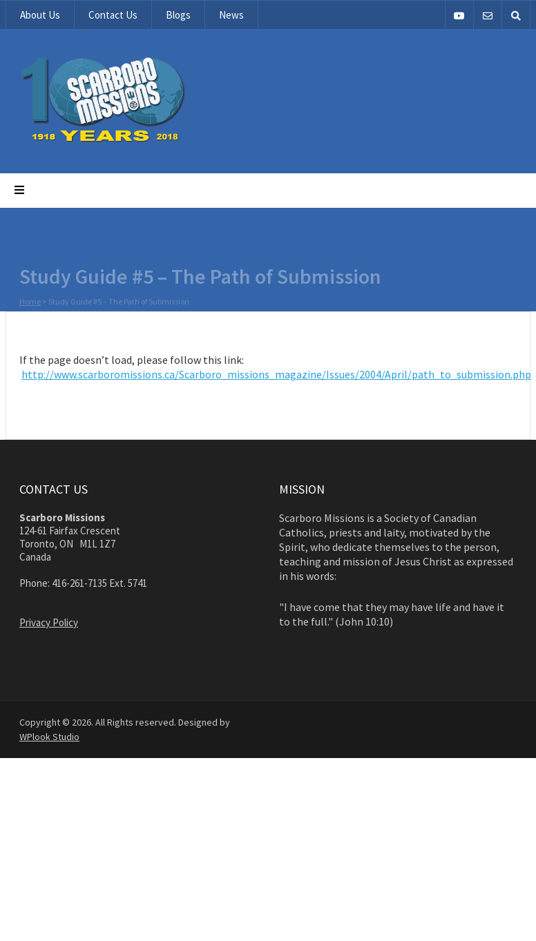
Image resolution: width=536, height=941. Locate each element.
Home (30, 302)
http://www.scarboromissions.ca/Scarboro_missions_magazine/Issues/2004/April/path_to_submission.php (276, 374)
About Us (40, 14)
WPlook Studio (49, 736)
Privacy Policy (48, 622)
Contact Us (112, 14)
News (231, 14)
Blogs (178, 14)
